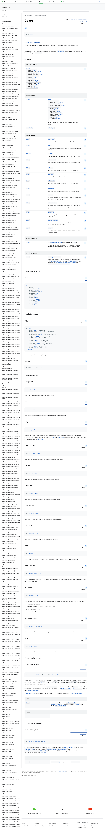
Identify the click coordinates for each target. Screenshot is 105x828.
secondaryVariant (53, 220)
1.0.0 (86, 23)
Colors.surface (73, 261)
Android (23, 823)
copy (49, 99)
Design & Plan (29, 1)
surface (50, 228)
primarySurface (56, 257)
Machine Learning (39, 826)
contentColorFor (57, 242)
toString (50, 128)
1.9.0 (86, 280)
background (51, 139)
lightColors (60, 51)
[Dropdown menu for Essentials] (23, 2)
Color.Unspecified (76, 693)
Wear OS (51, 826)
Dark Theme (43, 752)
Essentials (18, 1)
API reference (6, 7)
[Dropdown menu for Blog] (67, 2)
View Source (83, 21)
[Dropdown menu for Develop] (45, 2)
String (31, 128)
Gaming (37, 823)
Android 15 (65, 823)
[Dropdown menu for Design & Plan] (35, 2)
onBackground (52, 160)
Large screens (52, 823)
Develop (36, 15)
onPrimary (51, 174)
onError (50, 168)
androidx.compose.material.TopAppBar (59, 264)
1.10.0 (86, 323)
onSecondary (51, 180)
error (49, 145)
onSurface (51, 188)
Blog (64, 1)
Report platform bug (95, 823)
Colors (31, 34)
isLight (50, 153)
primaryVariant (52, 203)
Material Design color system (32, 42)
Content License (62, 771)
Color (35, 70)
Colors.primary (54, 261)
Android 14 (65, 826)
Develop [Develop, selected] (41, 1)
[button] (9, 26)
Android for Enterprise (27, 826)
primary (50, 195)
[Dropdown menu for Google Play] (57, 2)
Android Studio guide (82, 825)
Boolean (35, 87)
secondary (51, 212)
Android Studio (98, 1)
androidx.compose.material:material (78, 19)
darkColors (38, 53)
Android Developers (29, 15)
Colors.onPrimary (33, 690)
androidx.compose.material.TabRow (65, 262)
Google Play (52, 1)
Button (42, 682)
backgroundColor (52, 687)
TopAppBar (51, 437)
